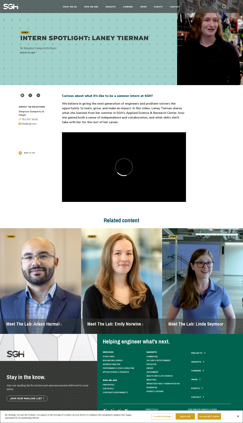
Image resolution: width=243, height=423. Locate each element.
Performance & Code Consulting (118, 368)
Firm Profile (109, 384)
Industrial (151, 380)
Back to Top (27, 152)
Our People (108, 388)
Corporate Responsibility (115, 392)
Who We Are (91, 7)
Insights (111, 7)
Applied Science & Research (116, 372)
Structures (108, 356)
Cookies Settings (162, 418)
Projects (198, 353)
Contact (175, 7)
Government (152, 372)
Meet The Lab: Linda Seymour (195, 324)
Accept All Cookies (209, 418)
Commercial (152, 356)
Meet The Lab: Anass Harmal (33, 324)
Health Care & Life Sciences (159, 376)
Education (151, 364)
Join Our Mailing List (26, 398)
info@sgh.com (28, 123)
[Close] (238, 417)
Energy (149, 368)
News (143, 7)
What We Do (70, 7)
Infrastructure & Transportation (163, 383)
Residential (152, 387)
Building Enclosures (112, 360)
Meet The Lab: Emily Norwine (114, 324)
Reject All (185, 418)
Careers (128, 7)
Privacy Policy (152, 409)
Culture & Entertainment (158, 360)
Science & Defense (154, 391)
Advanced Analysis (111, 364)
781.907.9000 (28, 119)
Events (158, 7)
